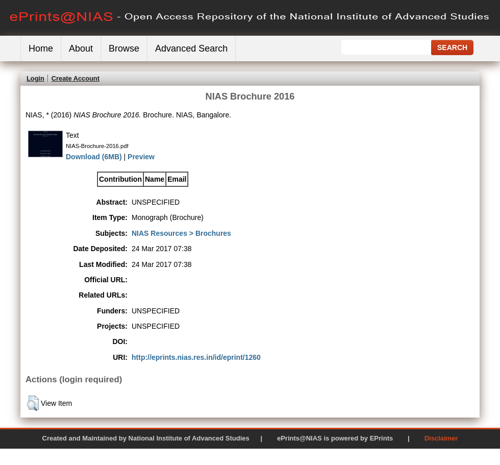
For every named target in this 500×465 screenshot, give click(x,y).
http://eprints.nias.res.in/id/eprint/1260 (196, 357)
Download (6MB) (94, 157)
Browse (124, 48)
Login (35, 78)
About (81, 48)
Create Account (75, 78)
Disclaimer (441, 438)
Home (41, 48)
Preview (141, 157)
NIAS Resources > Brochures (181, 233)
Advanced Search (191, 48)
